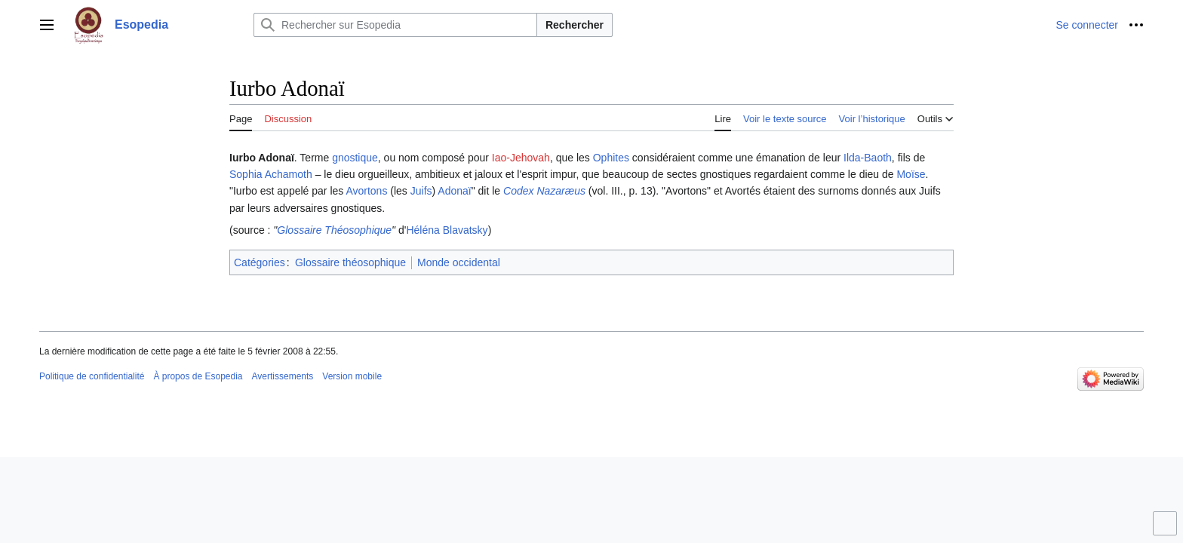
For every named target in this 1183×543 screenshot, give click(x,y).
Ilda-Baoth (867, 158)
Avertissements (283, 376)
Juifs (421, 191)
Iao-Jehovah (521, 158)
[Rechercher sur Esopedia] (395, 25)
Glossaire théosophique (350, 262)
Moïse (910, 174)
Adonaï (454, 191)
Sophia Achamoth (270, 174)
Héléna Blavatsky (446, 230)
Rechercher (574, 25)
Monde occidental (458, 262)
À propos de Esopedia (197, 376)
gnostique (355, 158)
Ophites (611, 158)
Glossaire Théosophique (334, 230)
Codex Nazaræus (544, 191)
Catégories (259, 262)
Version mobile (352, 376)
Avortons (366, 191)
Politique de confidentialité (91, 376)
